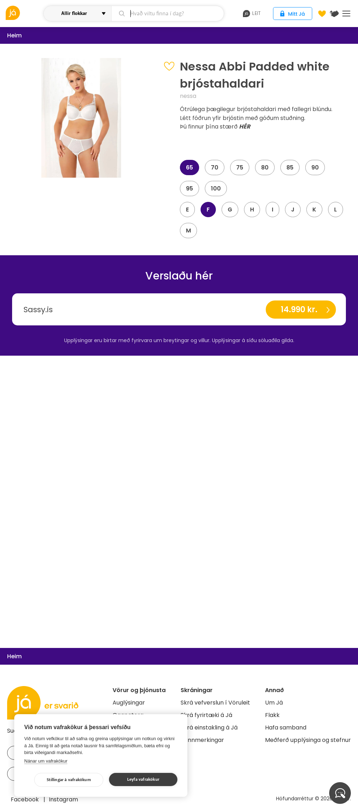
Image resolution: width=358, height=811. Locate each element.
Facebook (25, 799)
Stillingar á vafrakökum (69, 780)
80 (265, 167)
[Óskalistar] (322, 13)
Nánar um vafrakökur (45, 761)
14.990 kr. (299, 309)
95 (189, 188)
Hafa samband (285, 727)
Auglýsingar (129, 702)
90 (315, 167)
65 (189, 167)
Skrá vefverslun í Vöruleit (215, 702)
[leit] (167, 13)
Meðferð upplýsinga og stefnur (308, 740)
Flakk (272, 715)
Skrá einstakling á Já (209, 727)
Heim (14, 35)
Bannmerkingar (202, 740)
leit (251, 13)
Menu (346, 13)
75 (239, 167)
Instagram (63, 799)
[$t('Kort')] (334, 13)
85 (290, 167)
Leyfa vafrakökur (143, 779)
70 (214, 167)
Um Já (274, 702)
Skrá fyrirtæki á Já (206, 715)
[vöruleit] (24, 13)
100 (216, 188)
